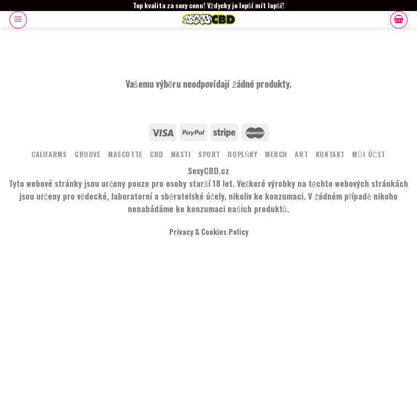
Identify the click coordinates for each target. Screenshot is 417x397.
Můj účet (369, 154)
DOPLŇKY (242, 154)
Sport (209, 154)
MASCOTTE (125, 154)
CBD (156, 154)
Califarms (49, 154)
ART (301, 154)
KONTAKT (330, 154)
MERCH (276, 154)
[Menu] (18, 20)
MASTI (181, 154)
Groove (87, 154)
